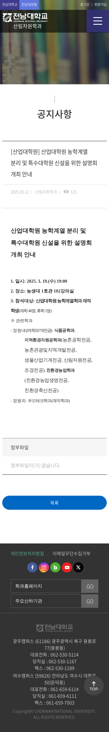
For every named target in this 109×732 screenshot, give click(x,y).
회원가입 (100, 4)
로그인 (85, 4)
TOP (94, 689)
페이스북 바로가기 (32, 567)
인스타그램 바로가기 (44, 567)
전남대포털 (29, 4)
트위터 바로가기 (78, 567)
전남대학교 (9, 4)
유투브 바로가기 (67, 567)
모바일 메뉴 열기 (98, 21)
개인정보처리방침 (27, 553)
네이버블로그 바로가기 (55, 567)
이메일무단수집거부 (71, 553)
